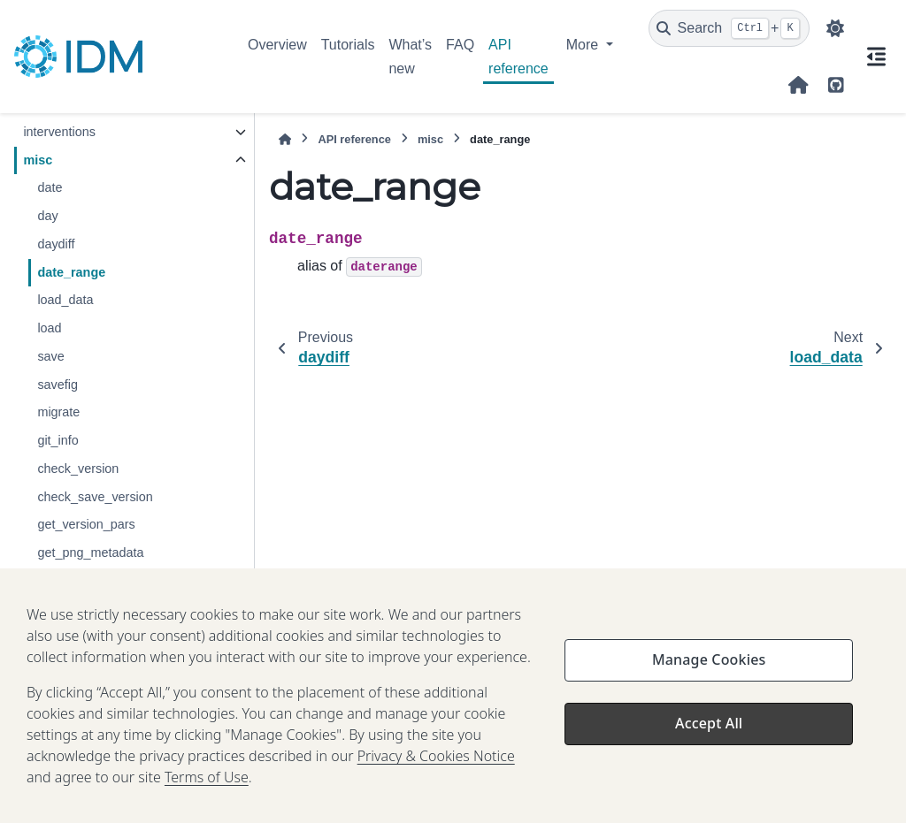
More (584, 44)
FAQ (460, 44)
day (47, 216)
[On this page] (876, 57)
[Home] (285, 139)
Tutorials (348, 44)
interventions (59, 132)
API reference (518, 56)
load (49, 328)
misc (37, 160)
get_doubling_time (89, 581)
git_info (57, 440)
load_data (65, 300)
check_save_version (94, 497)
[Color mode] (835, 28)
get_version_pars (85, 524)
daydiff (55, 244)
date (49, 187)
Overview (277, 44)
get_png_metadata (90, 552)
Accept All (708, 764)
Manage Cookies (708, 701)
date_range (71, 272)
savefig (57, 384)
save (50, 356)
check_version (78, 468)
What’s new (410, 56)
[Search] (729, 28)
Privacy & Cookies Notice (436, 797)
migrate (58, 412)
